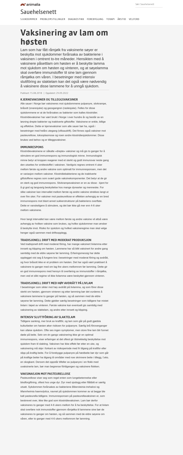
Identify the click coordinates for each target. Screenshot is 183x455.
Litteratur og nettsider (79, 440)
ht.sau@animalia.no (30, 452)
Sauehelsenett (38, 12)
